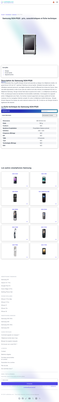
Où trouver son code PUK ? (9, 344)
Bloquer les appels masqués (9, 341)
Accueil (2, 14)
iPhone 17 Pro (5, 302)
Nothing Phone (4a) (7, 292)
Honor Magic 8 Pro (6, 289)
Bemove (37, 394)
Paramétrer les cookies (8, 362)
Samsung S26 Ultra (6, 318)
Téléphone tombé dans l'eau (9, 338)
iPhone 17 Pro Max (6, 299)
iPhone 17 (4, 305)
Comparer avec (6, 111)
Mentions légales (6, 354)
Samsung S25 (5, 328)
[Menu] (57, 2)
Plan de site (4, 365)
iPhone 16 (4, 311)
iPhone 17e (4, 308)
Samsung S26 (5, 321)
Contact (3, 351)
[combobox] (49, 111)
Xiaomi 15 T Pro (5, 282)
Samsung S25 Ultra (6, 324)
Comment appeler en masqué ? (10, 335)
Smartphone (8, 14)
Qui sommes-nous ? (7, 368)
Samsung (14, 14)
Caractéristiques (6, 115)
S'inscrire (29, 383)
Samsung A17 (5, 279)
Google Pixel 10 (5, 286)
